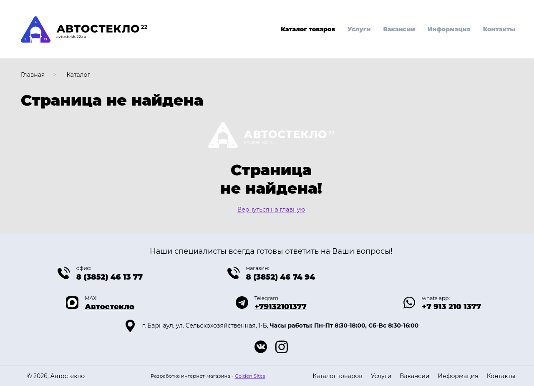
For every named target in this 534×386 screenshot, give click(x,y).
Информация (449, 29)
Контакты (499, 29)
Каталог (78, 74)
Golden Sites (250, 376)
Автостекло (109, 306)
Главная (33, 74)
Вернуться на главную (271, 209)
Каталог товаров (308, 29)
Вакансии (399, 29)
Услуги (359, 29)
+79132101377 (280, 306)
